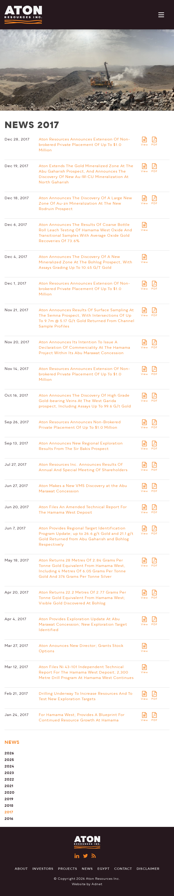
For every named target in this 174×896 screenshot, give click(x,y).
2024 (9, 766)
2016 (9, 819)
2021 (9, 786)
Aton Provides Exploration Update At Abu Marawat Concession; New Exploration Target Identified (83, 624)
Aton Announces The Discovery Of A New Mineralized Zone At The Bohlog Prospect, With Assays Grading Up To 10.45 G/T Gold (85, 262)
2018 (9, 805)
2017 (9, 812)
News (87, 868)
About (21, 868)
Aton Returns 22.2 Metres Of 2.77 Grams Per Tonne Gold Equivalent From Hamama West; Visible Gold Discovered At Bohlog (82, 597)
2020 (9, 792)
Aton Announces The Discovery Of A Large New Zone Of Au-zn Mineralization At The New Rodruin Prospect (85, 203)
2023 (9, 773)
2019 (9, 799)
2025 (9, 760)
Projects (67, 868)
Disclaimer (148, 868)
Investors (42, 868)
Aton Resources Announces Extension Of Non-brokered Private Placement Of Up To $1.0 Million (84, 144)
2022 (9, 779)
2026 (9, 753)
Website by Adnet (87, 884)
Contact (123, 868)
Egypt (103, 868)
